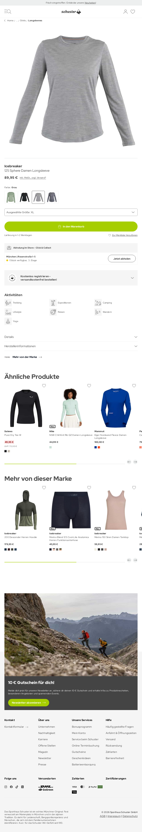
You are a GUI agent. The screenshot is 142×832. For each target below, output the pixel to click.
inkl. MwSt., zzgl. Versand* (33, 177)
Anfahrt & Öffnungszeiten (121, 733)
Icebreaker (13, 166)
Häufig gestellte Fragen (120, 726)
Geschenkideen (81, 758)
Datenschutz (130, 816)
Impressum (114, 816)
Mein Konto (79, 733)
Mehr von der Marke (25, 357)
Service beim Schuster (85, 739)
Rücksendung (114, 745)
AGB (103, 816)
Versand (111, 739)
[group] (71, 90)
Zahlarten (111, 752)
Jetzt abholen (121, 258)
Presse (42, 764)
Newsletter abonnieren (26, 702)
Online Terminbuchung (85, 745)
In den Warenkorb (71, 226)
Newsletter (44, 758)
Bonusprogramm (82, 726)
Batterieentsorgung (83, 764)
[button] (129, 461)
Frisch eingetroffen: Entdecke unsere (65, 2)
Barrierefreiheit (115, 758)
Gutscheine (79, 752)
